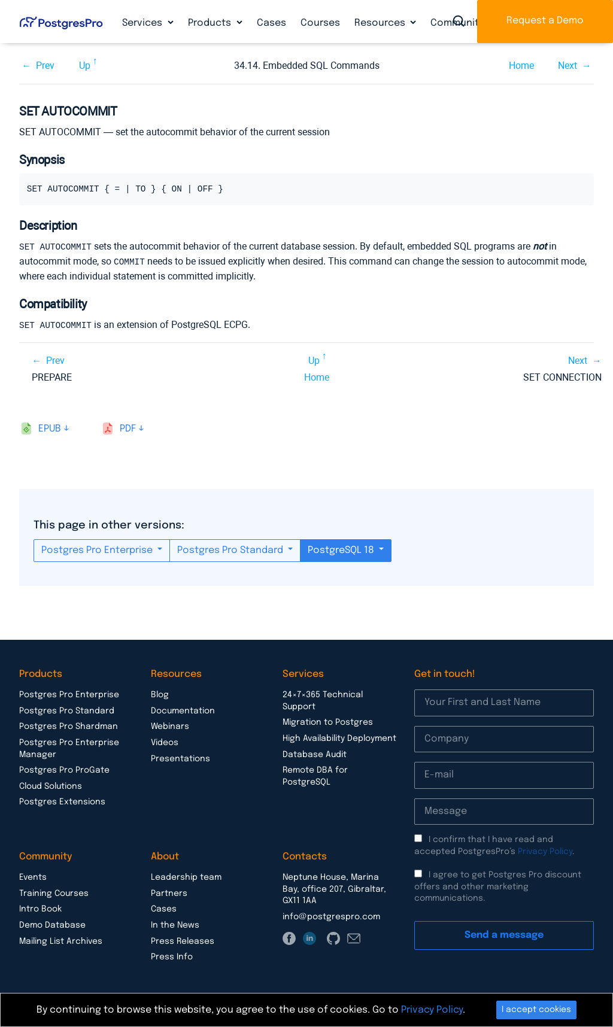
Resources (381, 23)
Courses (320, 23)
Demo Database (52, 923)
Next (567, 65)
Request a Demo (545, 21)
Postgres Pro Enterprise (98, 548)
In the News (175, 923)
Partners (169, 892)
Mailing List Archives (60, 939)
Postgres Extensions (62, 800)
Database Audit (315, 753)
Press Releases (182, 939)
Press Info (172, 955)
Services (143, 23)
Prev (45, 65)
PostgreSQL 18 (342, 548)
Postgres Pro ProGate (64, 768)
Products (210, 23)
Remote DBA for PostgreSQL (315, 774)
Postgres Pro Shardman (68, 725)
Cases (271, 23)
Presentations (180, 757)
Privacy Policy (545, 850)
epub (49, 427)
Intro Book (40, 907)
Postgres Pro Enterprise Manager (69, 747)
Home (521, 65)
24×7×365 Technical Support (323, 699)
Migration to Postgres (328, 720)
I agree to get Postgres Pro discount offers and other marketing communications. (497, 885)
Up (84, 65)
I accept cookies (536, 1009)
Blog (160, 693)
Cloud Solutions (50, 784)
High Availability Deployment (339, 737)
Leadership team (186, 875)
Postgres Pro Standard (231, 548)
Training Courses (54, 892)
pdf (128, 427)
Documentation (183, 709)
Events (33, 875)
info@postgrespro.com (331, 915)
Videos (164, 741)
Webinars (170, 725)
